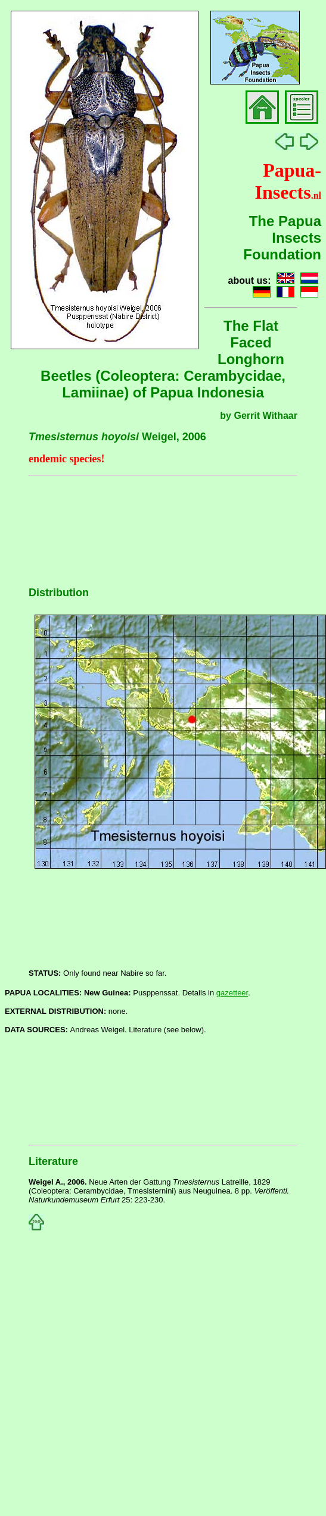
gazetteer (232, 992)
